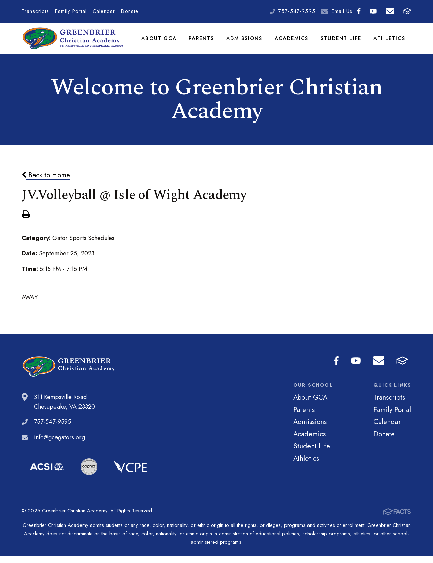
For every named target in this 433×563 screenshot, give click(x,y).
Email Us (342, 11)
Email (390, 11)
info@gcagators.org (59, 445)
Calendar (104, 11)
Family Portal (71, 11)
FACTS (407, 11)
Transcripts (35, 11)
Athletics (389, 42)
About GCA (160, 42)
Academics (293, 42)
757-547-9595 (296, 11)
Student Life (342, 42)
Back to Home (46, 183)
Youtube (373, 11)
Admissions (246, 42)
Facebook (359, 11)
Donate (129, 11)
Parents (202, 42)
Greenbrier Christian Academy (73, 42)
